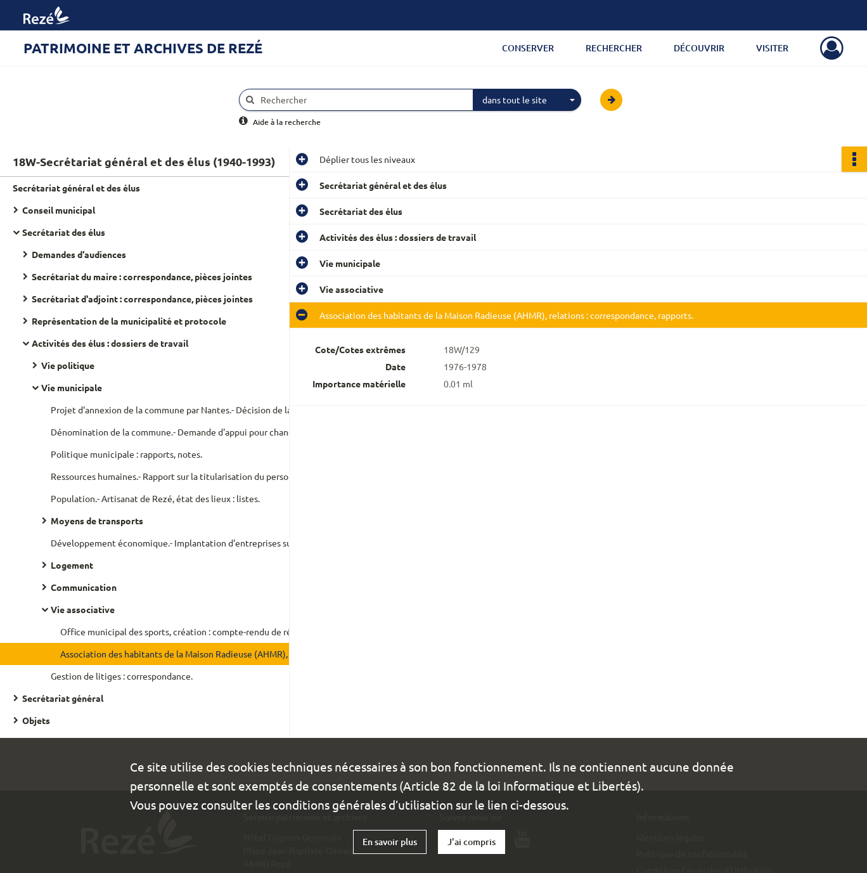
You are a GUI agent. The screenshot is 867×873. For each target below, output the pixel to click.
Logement (72, 565)
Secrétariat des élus (63, 232)
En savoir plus (390, 842)
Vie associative (83, 609)
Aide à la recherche (287, 122)
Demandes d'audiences (79, 254)
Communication (84, 587)
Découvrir (699, 48)
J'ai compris (471, 842)
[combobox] (527, 100)
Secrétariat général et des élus (76, 187)
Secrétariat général (62, 698)
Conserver (528, 48)
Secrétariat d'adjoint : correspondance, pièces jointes (142, 298)
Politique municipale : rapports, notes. (126, 454)
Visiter (772, 48)
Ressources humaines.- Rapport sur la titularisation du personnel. (177, 476)
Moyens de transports (97, 520)
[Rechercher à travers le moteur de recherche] (362, 100)
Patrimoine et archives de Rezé (142, 47)
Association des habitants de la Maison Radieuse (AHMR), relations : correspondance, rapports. (187, 653)
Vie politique (67, 365)
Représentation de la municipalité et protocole (129, 321)
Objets (36, 720)
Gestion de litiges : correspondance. (122, 676)
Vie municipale (71, 387)
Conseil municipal (58, 210)
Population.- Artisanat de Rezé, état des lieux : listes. (155, 498)
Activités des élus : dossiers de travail (110, 343)
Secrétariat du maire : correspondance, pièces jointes (142, 276)
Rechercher (614, 48)
